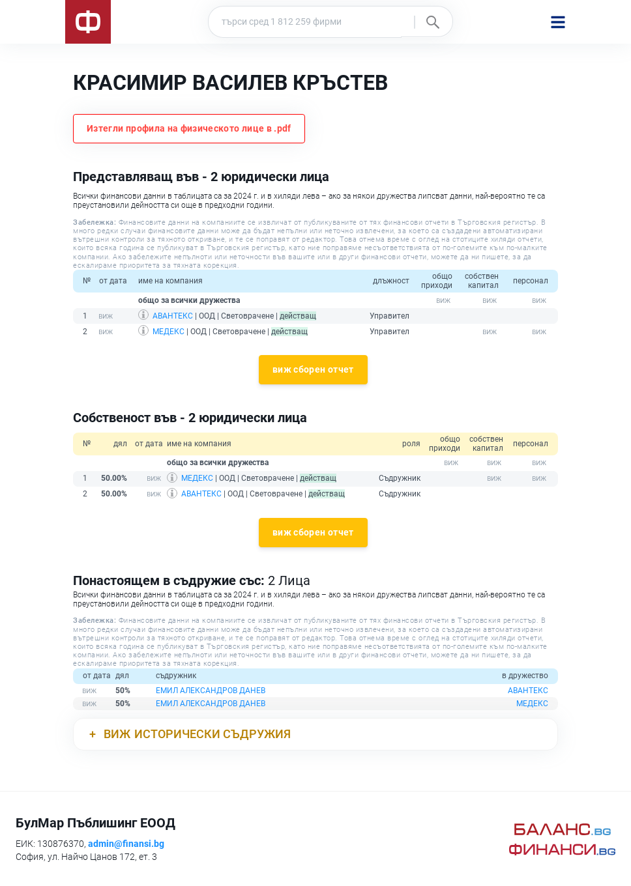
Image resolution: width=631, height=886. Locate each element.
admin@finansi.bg (126, 843)
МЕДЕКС (168, 331)
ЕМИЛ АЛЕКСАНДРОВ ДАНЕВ (210, 690)
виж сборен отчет (313, 369)
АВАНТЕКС (173, 316)
